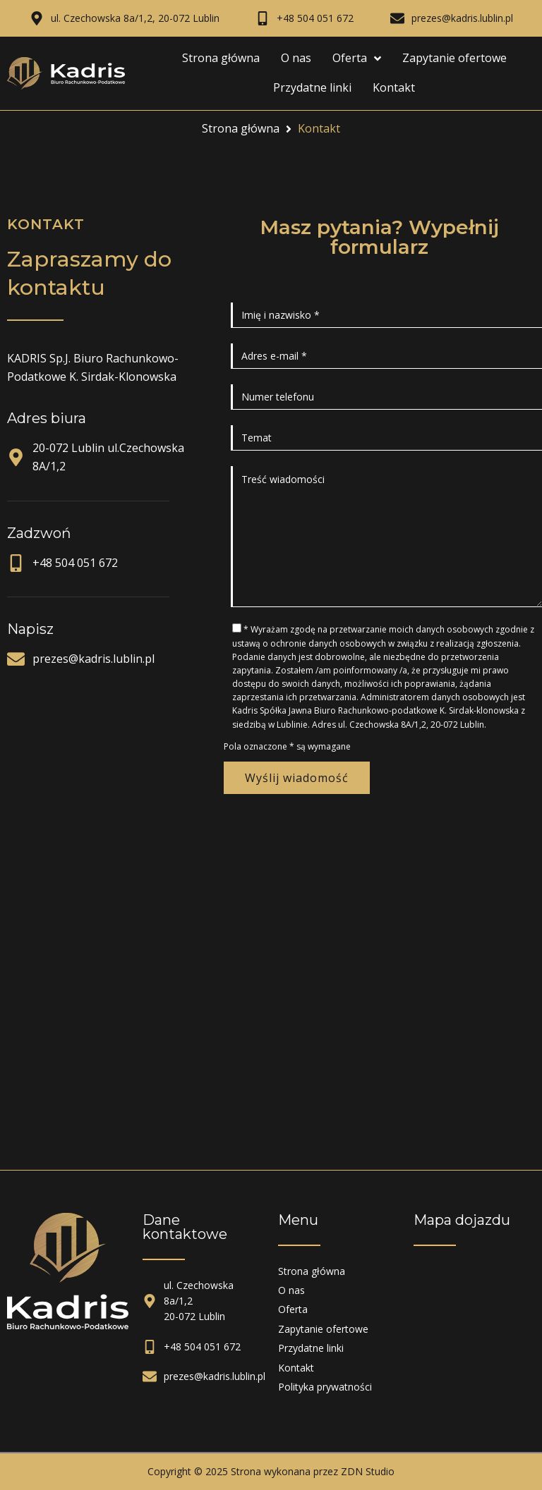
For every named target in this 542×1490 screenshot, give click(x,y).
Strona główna (240, 128)
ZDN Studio (368, 1471)
